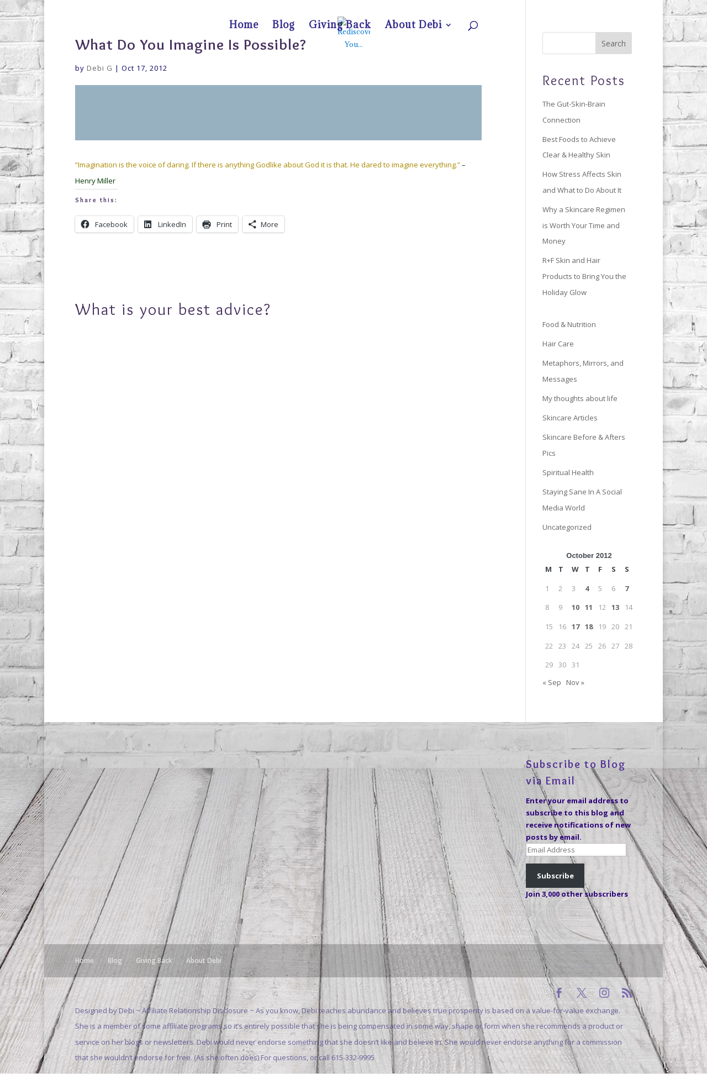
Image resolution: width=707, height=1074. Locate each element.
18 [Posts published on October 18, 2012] (589, 626)
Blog (536, 9)
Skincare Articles (570, 418)
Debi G (100, 68)
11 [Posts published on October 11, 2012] (589, 607)
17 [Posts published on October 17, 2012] (575, 626)
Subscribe (555, 876)
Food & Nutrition (569, 324)
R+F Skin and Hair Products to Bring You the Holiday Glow (584, 276)
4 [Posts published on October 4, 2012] (587, 588)
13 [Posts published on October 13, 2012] (615, 607)
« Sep (551, 682)
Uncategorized (567, 527)
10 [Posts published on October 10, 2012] (575, 607)
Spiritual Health (568, 472)
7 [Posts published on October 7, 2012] (627, 588)
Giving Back (566, 9)
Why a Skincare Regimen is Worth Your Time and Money (583, 225)
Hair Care (558, 344)
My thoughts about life (580, 398)
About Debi (606, 9)
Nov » (575, 682)
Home (512, 9)
